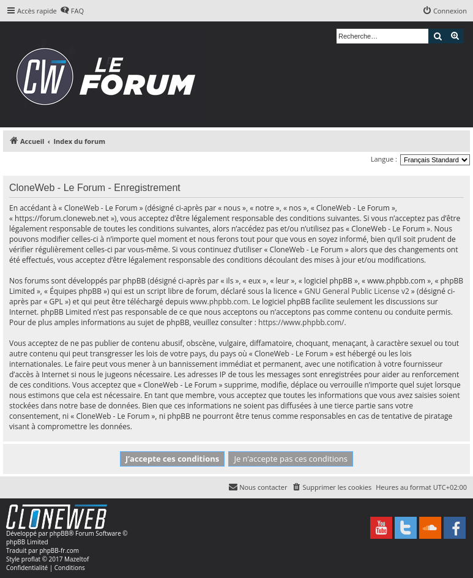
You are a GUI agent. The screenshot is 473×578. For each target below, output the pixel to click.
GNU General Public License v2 (356, 291)
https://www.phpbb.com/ (301, 322)
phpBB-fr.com (59, 550)
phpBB (59, 533)
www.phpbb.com (219, 301)
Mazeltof (76, 559)
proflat (30, 559)
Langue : (384, 158)
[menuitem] (72, 11)
